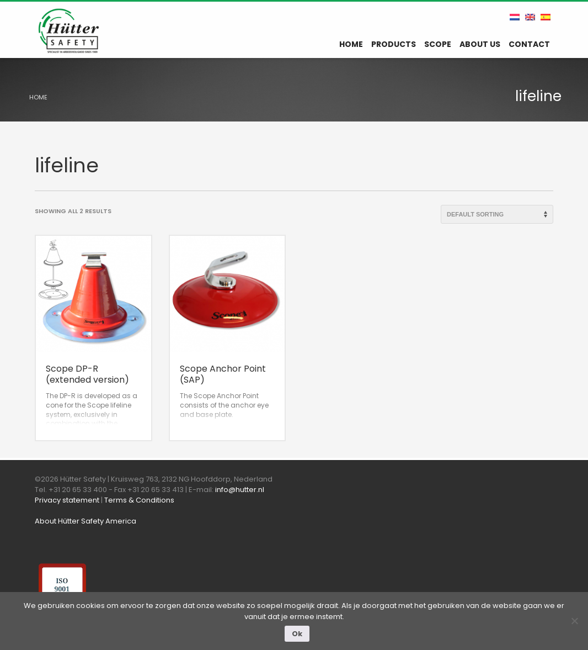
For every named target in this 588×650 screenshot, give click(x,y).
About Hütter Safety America (85, 521)
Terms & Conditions (139, 500)
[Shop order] (497, 214)
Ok (297, 633)
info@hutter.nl (239, 489)
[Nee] (574, 620)
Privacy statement (67, 500)
